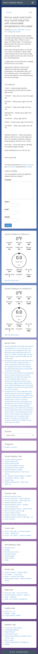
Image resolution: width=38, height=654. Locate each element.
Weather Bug (9, 480)
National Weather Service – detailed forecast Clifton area (16, 506)
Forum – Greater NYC (12, 533)
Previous (9, 12)
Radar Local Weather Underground (16, 599)
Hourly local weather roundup (14, 466)
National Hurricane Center (13, 503)
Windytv (7, 644)
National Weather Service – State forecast (18, 509)
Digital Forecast (10, 632)
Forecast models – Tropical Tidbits (16, 572)
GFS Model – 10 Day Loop (13, 574)
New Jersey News (10, 554)
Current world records (12, 464)
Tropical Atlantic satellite (13, 615)
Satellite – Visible (10, 613)
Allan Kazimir (16, 32)
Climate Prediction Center (13, 496)
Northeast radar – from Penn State (16, 593)
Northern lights (9, 556)
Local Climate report (11, 634)
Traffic (7, 560)
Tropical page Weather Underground (16, 642)
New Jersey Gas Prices (12, 552)
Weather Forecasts (27, 165)
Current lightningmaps (12, 630)
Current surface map (11, 461)
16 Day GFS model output (13, 628)
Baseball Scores (10, 548)
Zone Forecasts (10, 519)
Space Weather (9, 558)
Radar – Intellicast (10, 597)
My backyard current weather (14, 468)
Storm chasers (9, 640)
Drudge (7, 550)
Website (7, 217)
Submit (8, 225)
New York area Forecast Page (14, 511)
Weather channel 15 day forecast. (16, 515)
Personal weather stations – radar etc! (17, 595)
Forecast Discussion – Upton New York (17, 500)
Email (7, 209)
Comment (8, 180)
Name (7, 202)
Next (30, 12)
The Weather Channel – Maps (14, 478)
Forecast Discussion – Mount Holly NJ (17, 498)
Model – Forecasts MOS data (14, 576)
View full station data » (12, 280)
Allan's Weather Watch (13, 2)
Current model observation (13, 459)
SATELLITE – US (10, 611)
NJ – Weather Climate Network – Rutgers (18, 476)
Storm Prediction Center (12, 513)
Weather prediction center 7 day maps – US (19, 517)
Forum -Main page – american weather (17, 531)
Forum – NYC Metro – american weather (18, 535)
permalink (28, 167)
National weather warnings (13, 470)
